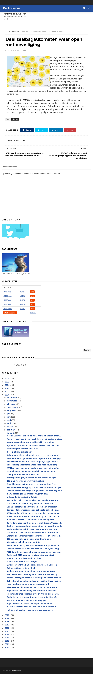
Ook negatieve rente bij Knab (21, 568)
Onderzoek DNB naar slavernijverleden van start (30, 555)
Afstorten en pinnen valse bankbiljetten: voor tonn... (32, 587)
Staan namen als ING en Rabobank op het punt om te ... (34, 516)
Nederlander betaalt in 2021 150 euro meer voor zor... (33, 529)
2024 (7, 385)
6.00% (22, 296)
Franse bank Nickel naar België (22, 561)
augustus (12, 410)
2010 (7, 647)
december (12, 397)
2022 (7, 391)
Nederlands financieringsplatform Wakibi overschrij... (33, 594)
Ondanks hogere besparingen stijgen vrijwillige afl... (32, 597)
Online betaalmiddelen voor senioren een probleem (32, 506)
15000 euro (7, 300)
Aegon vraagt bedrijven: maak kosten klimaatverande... (34, 439)
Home (7, 32)
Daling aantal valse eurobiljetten (23, 474)
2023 (7, 388)
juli (8, 413)
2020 (7, 615)
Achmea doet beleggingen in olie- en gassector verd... (33, 455)
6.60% (22, 300)
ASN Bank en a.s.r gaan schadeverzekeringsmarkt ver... (34, 545)
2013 (7, 637)
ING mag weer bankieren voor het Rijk (25, 481)
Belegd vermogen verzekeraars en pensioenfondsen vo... (35, 577)
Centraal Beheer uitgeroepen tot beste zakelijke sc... (33, 510)
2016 (7, 628)
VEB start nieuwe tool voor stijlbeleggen (26, 600)
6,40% (22, 304)
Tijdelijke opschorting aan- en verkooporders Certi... (32, 484)
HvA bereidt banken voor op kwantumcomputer (30, 610)
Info (32, 292)
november (12, 400)
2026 (7, 378)
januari (10, 433)
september (12, 407)
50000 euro (7, 308)
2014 (7, 634)
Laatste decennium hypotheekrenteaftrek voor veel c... (34, 535)
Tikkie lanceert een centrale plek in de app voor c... (32, 471)
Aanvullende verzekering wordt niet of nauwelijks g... (33, 574)
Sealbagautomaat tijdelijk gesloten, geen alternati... (33, 571)
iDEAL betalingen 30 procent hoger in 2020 (27, 493)
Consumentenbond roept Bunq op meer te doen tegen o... (35, 490)
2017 (7, 624)
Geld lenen (7, 287)
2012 (7, 641)
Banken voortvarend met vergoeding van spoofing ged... (34, 526)
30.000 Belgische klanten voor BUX (23, 542)
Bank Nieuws (11, 8)
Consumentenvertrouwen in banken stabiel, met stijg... (34, 548)
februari (11, 429)
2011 (7, 644)
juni (9, 417)
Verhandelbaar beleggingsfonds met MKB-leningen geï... (35, 487)
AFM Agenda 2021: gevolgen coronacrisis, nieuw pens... (33, 513)
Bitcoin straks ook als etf (19, 452)
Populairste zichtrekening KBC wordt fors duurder (31, 590)
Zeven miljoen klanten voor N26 (22, 448)
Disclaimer (33, 313)
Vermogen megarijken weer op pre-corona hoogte (31, 477)
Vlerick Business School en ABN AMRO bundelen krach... (34, 435)
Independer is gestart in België (22, 497)
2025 (7, 381)
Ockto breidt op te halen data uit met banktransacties (34, 581)
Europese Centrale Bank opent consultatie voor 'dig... (33, 564)
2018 (7, 621)
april (9, 423)
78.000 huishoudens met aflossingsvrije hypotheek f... (33, 461)
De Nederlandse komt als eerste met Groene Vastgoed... (34, 523)
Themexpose (16, 671)
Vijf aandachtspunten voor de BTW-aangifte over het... (34, 445)
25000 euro (7, 304)
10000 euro (7, 296)
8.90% (22, 292)
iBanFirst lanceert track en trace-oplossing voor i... (32, 519)
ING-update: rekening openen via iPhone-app (29, 539)
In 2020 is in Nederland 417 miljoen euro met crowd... (32, 606)
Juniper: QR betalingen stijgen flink (24, 558)
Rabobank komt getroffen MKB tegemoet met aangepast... (36, 458)
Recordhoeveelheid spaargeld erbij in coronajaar (30, 442)
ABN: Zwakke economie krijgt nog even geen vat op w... (34, 552)
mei (9, 420)
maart (10, 426)
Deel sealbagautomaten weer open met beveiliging (32, 464)
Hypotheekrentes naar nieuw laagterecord (28, 584)
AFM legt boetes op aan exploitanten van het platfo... (33, 468)
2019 (7, 618)
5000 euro (7, 292)
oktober (11, 404)
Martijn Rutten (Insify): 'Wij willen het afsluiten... (30, 503)
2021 (7, 394)
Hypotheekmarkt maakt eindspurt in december (30, 603)
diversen (15, 32)
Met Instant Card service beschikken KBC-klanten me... (34, 532)
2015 (7, 631)
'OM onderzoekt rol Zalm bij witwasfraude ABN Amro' (33, 500)
